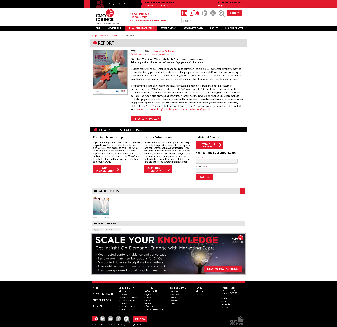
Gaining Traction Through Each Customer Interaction (167, 59)
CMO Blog (174, 292)
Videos (173, 303)
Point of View (175, 297)
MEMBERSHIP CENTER (121, 3)
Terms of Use (227, 304)
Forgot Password (126, 309)
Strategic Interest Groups (154, 309)
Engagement (98, 229)
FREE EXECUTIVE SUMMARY (146, 118)
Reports (115, 35)
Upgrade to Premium (127, 300)
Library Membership (127, 306)
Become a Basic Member (129, 297)
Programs (148, 294)
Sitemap (224, 307)
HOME (97, 28)
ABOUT (214, 28)
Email (198, 157)
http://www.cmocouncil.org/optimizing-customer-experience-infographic (172, 109)
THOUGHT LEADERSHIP (141, 28)
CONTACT (98, 306)
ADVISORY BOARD (193, 28)
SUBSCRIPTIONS (102, 300)
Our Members (124, 303)
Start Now (163, 5)
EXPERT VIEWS (168, 28)
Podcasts (174, 300)
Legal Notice (226, 298)
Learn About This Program (164, 51)
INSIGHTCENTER (200, 289)
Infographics (149, 306)
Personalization (113, 229)
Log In (221, 5)
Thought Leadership (99, 35)
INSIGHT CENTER (234, 28)
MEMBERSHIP (115, 28)
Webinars (148, 303)
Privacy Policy (227, 301)
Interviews (174, 294)
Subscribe (200, 294)
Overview (149, 5)
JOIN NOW (234, 13)
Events (147, 300)
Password (200, 166)
